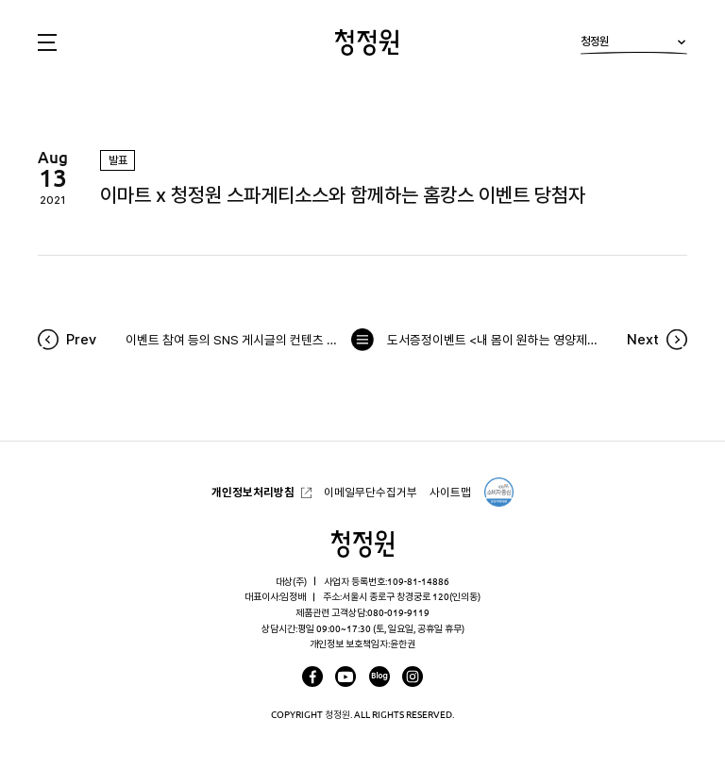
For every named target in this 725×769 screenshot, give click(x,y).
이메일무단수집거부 (370, 492)
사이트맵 (450, 492)
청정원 (634, 45)
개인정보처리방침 (253, 492)
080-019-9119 (398, 612)
